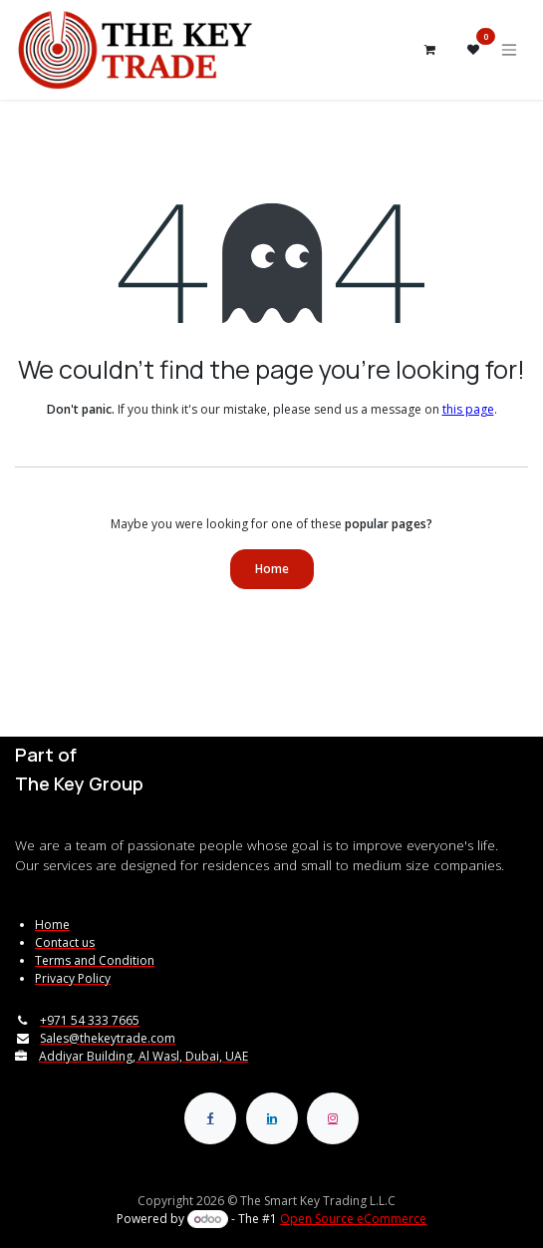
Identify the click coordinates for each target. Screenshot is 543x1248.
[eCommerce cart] (429, 50)
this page (468, 409)
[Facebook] (210, 1118)
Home (272, 568)
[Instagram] (333, 1118)
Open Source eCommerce (353, 1218)
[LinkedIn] (272, 1118)
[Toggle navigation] (509, 50)
